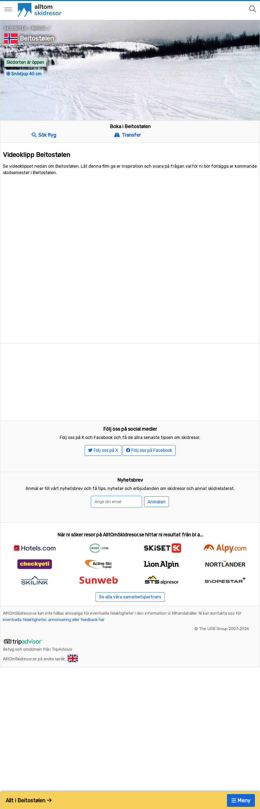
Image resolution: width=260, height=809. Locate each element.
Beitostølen (37, 38)
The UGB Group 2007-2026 (224, 641)
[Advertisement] (130, 381)
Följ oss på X (103, 463)
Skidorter (15, 28)
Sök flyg (44, 135)
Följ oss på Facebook (149, 463)
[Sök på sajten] (252, 9)
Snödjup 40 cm (24, 73)
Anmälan (156, 515)
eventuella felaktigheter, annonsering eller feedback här (53, 632)
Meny (241, 800)
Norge (39, 28)
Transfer (127, 135)
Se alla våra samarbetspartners (130, 609)
